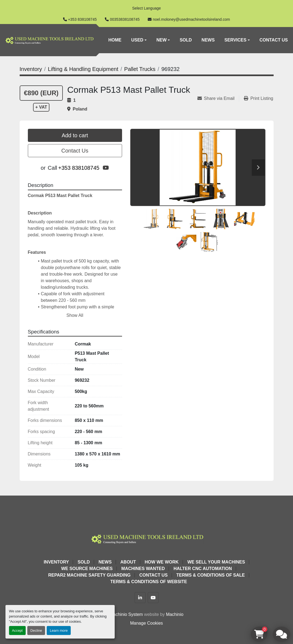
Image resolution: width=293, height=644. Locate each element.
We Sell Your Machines (216, 562)
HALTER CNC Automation (202, 568)
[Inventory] (31, 69)
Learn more (58, 630)
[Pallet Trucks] (139, 69)
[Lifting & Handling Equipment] (83, 69)
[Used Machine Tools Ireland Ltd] (146, 538)
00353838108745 (125, 19)
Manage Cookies (146, 623)
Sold (186, 40)
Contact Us (273, 40)
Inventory (56, 562)
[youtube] (106, 168)
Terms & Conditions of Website (148, 581)
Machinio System (126, 614)
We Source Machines (87, 568)
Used (137, 40)
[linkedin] (140, 597)
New (161, 40)
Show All (74, 315)
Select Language (146, 8)
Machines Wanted (143, 568)
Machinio (175, 614)
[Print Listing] (259, 98)
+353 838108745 (82, 19)
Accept (17, 630)
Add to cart (75, 135)
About (128, 562)
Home (115, 40)
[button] (139, 40)
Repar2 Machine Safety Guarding (89, 575)
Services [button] (235, 40)
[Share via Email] (218, 98)
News (208, 40)
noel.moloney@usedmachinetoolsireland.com (191, 19)
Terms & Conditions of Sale (210, 575)
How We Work (162, 562)
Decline (36, 630)
